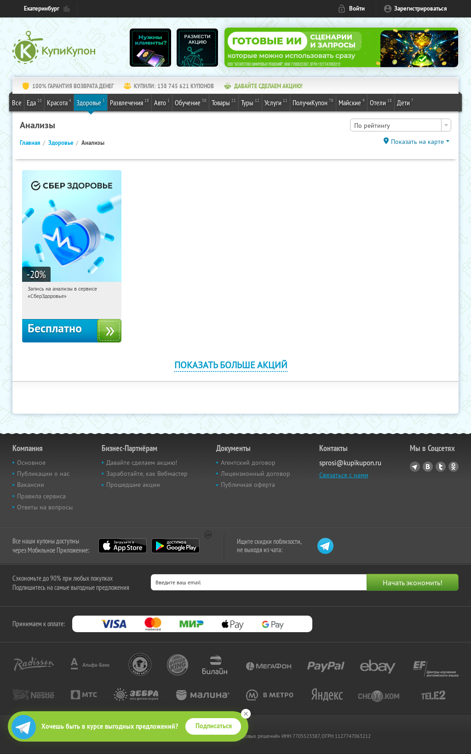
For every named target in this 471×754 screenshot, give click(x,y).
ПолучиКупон (313, 102)
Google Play (175, 545)
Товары (224, 102)
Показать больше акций (230, 365)
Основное (31, 462)
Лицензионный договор (255, 473)
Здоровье (90, 102)
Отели (381, 102)
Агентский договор (248, 462)
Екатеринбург (41, 8)
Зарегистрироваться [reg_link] (420, 8)
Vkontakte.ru (428, 467)
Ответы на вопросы (45, 507)
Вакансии (30, 484)
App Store (122, 545)
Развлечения (129, 102)
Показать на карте (417, 141)
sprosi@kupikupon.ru (350, 462)
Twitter (441, 467)
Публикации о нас (43, 473)
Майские (352, 102)
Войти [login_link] (357, 8)
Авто (162, 102)
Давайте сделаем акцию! (141, 462)
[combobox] (400, 125)
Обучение (191, 102)
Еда (34, 102)
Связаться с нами (343, 475)
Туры (250, 102)
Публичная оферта (248, 484)
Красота (59, 102)
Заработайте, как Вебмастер (147, 473)
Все (17, 102)
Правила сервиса (41, 496)
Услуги (275, 102)
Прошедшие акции (133, 484)
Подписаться (213, 726)
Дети (405, 102)
